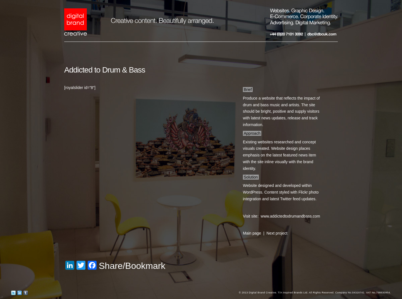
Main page (252, 233)
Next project (277, 233)
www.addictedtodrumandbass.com (290, 216)
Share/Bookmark (132, 265)
